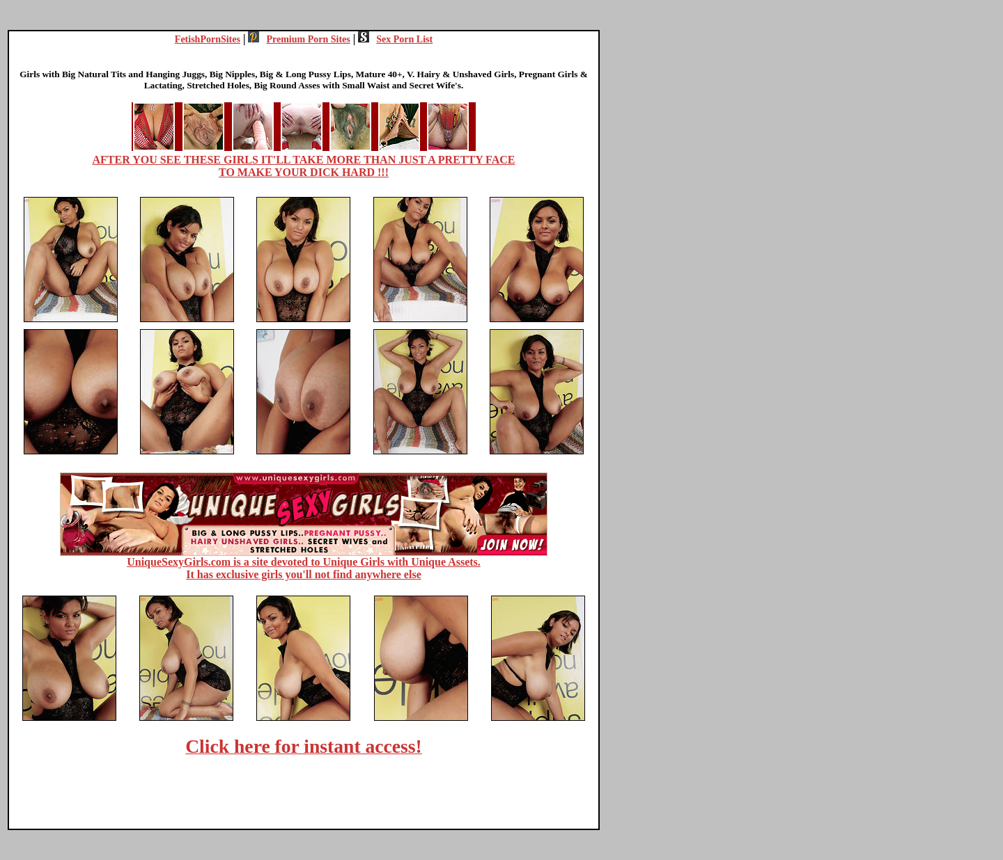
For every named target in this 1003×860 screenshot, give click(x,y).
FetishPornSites (207, 39)
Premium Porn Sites (299, 39)
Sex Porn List (395, 39)
